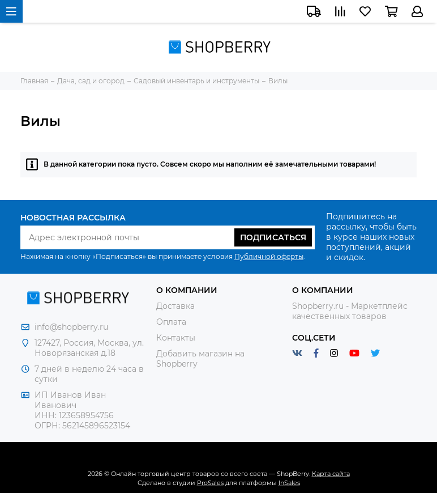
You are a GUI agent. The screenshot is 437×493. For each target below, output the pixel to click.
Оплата (171, 322)
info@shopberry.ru (71, 327)
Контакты (175, 338)
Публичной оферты (268, 256)
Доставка (175, 306)
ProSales (210, 483)
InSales (289, 483)
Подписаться (273, 237)
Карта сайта (331, 474)
